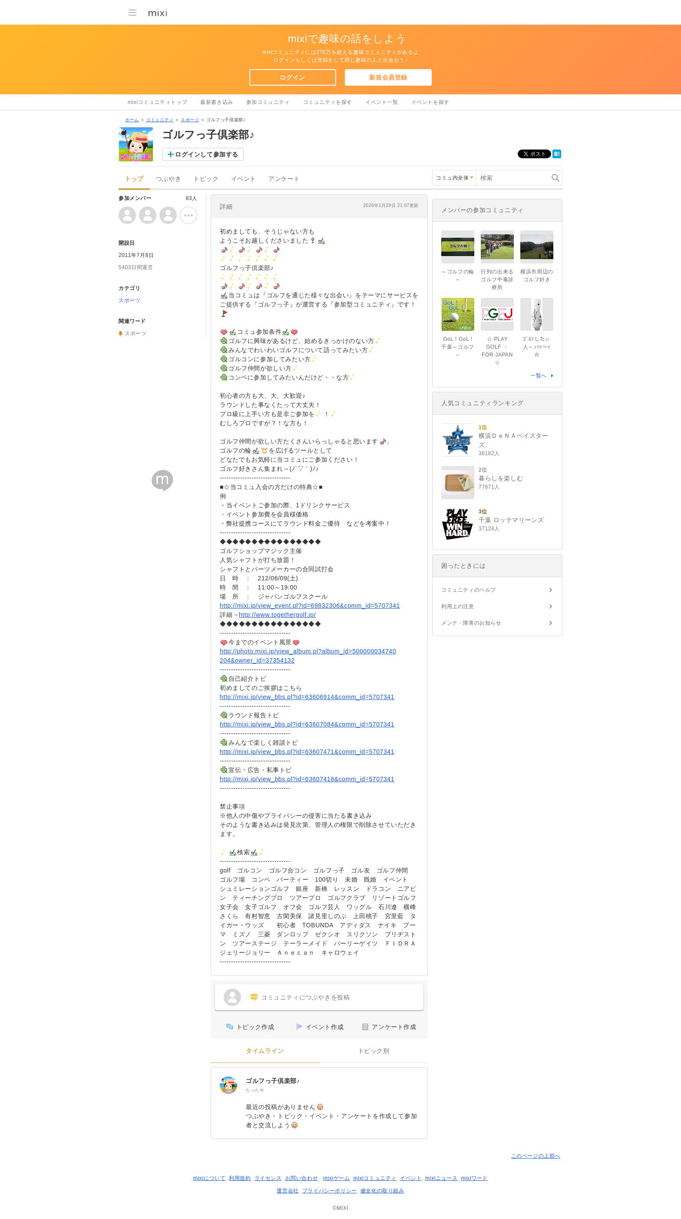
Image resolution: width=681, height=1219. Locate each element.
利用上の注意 (457, 606)
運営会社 (287, 1191)
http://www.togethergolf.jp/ (277, 614)
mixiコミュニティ (375, 1178)
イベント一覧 (381, 102)
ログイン (292, 77)
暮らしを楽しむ (501, 478)
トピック (205, 179)
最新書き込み (216, 102)
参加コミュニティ (268, 102)
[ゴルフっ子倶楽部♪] (228, 1085)
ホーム (132, 119)
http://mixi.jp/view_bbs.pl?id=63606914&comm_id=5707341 (307, 696)
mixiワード (474, 1178)
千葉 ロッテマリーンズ (511, 519)
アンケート (284, 179)
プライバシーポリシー (329, 1191)
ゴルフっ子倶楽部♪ (273, 1080)
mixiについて (209, 1178)
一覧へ (538, 376)
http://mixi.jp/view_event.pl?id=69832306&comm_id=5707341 (310, 605)
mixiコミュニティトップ (157, 102)
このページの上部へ (535, 1156)
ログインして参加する (206, 154)
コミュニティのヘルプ (468, 590)
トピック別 (374, 1051)
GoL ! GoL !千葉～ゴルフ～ (457, 347)
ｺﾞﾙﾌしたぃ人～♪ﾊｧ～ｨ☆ (537, 347)
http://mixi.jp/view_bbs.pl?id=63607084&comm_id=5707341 (307, 724)
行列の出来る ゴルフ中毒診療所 (500, 279)
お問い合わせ (301, 1178)
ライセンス (268, 1178)
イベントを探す (430, 102)
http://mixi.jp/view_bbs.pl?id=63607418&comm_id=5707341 (307, 779)
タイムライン (265, 1051)
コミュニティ (160, 119)
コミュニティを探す (327, 102)
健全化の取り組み (382, 1191)
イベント (243, 179)
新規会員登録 (388, 77)
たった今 (255, 1090)
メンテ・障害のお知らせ (471, 623)
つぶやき (168, 179)
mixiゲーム (336, 1178)
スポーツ (190, 119)
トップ (134, 179)
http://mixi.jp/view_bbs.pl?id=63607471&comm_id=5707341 (307, 751)
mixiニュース (441, 1178)
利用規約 (240, 1178)
